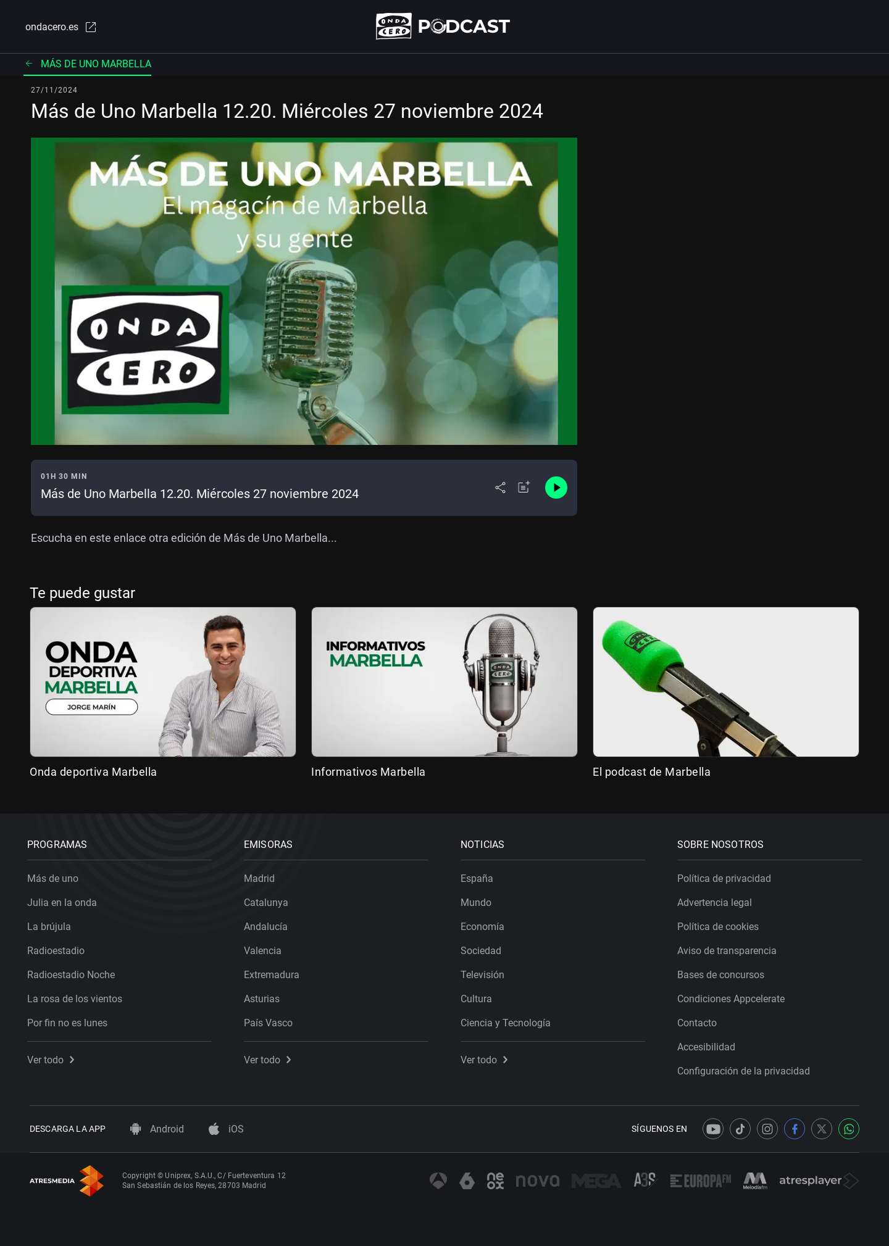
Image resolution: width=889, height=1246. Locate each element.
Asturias (264, 996)
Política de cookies (720, 924)
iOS (226, 1129)
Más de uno (55, 876)
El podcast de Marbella (652, 772)
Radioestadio (58, 948)
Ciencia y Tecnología (508, 1020)
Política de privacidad (727, 876)
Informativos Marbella (368, 772)
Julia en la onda (64, 900)
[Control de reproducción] (556, 489)
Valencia (265, 948)
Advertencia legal (717, 900)
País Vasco (270, 1020)
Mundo (478, 900)
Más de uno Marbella (87, 64)
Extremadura (274, 972)
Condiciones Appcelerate (733, 996)
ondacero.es (59, 27)
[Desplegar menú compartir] (500, 488)
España (479, 876)
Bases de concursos (723, 972)
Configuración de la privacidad (746, 1068)
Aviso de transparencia (729, 948)
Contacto (699, 1020)
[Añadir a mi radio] (524, 488)
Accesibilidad (709, 1044)
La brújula (51, 924)
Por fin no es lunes (70, 1020)
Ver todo (53, 1057)
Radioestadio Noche (73, 972)
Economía (485, 924)
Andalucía (268, 924)
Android (157, 1129)
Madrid (261, 876)
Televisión (485, 972)
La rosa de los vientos (77, 996)
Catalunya (268, 900)
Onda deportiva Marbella (93, 772)
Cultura (479, 996)
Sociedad (483, 948)
